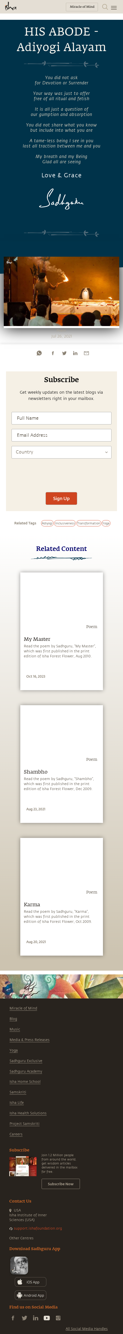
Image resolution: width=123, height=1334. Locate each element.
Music (15, 1029)
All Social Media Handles (87, 1329)
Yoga (14, 1050)
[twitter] (64, 353)
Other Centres (21, 1238)
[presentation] (61, 473)
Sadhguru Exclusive (26, 1061)
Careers (16, 1134)
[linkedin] (75, 353)
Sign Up (61, 498)
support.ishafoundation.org (38, 1228)
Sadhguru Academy (26, 1071)
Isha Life (17, 1103)
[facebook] (53, 353)
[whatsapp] (39, 353)
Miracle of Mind (23, 1008)
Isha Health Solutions (28, 1113)
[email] (86, 353)
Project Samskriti (25, 1124)
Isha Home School (25, 1082)
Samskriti (18, 1092)
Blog (13, 1019)
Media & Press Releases (30, 1040)
